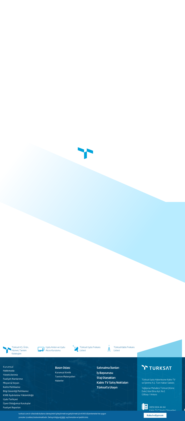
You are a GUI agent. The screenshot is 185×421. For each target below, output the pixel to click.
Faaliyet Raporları (12, 407)
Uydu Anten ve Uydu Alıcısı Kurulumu (55, 348)
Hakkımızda (8, 370)
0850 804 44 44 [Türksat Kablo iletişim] (157, 407)
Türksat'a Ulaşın (107, 387)
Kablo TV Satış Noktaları (112, 382)
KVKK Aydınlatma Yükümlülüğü (18, 395)
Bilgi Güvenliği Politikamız (16, 391)
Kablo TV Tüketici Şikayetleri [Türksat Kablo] (162, 410)
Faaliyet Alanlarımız (13, 378)
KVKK (62, 417)
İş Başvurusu (105, 373)
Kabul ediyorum (155, 415)
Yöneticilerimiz (10, 374)
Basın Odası (62, 368)
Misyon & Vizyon (11, 382)
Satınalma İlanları (108, 368)
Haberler (59, 380)
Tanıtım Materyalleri (65, 376)
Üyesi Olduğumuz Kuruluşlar (17, 403)
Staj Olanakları (106, 378)
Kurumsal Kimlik (63, 372)
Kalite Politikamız (11, 386)
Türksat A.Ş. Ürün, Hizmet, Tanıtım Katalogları (20, 350)
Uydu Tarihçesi (10, 399)
